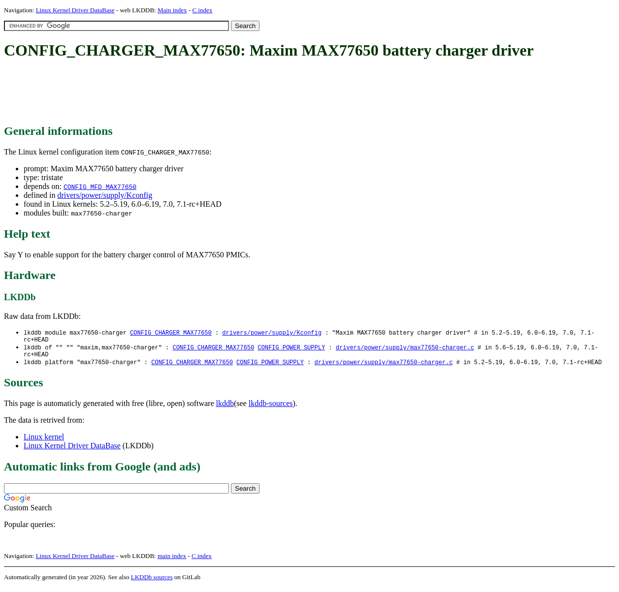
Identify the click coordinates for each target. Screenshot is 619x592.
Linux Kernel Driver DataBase (75, 10)
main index (172, 560)
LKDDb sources (152, 581)
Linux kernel (44, 441)
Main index (172, 10)
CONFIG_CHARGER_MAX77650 (171, 333)
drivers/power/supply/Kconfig (104, 195)
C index (202, 10)
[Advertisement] (183, 92)
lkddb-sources (271, 408)
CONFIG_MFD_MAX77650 (100, 186)
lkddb (225, 408)
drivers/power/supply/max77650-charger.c (405, 349)
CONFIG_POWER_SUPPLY (291, 349)
